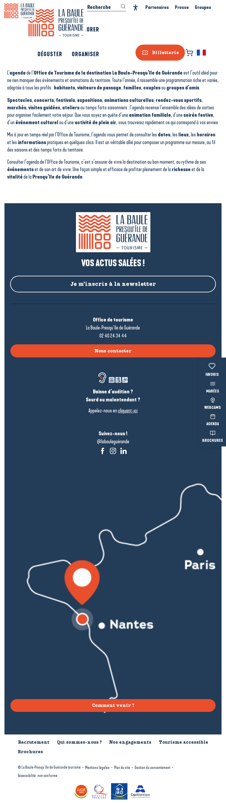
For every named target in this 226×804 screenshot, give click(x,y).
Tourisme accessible (183, 742)
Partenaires (157, 7)
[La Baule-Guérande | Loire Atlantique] (19, 11)
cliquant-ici (128, 410)
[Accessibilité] (135, 7)
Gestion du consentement (152, 767)
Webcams (212, 402)
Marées (212, 386)
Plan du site (122, 767)
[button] (202, 53)
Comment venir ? (113, 705)
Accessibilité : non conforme (37, 775)
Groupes (203, 7)
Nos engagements (130, 742)
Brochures (212, 435)
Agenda (212, 419)
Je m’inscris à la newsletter (113, 284)
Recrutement (33, 742)
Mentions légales (97, 767)
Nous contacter (113, 351)
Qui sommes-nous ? (79, 742)
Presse (182, 7)
